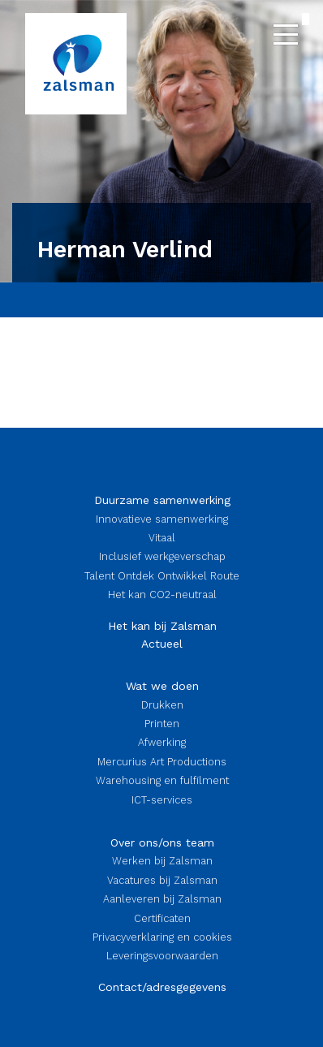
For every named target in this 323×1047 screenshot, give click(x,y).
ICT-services (161, 800)
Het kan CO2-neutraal (162, 594)
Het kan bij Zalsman (162, 625)
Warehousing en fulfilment (162, 780)
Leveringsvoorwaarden (162, 956)
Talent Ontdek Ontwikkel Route (161, 576)
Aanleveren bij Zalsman (162, 899)
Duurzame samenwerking (162, 499)
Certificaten (162, 918)
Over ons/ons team (162, 842)
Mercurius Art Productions (161, 762)
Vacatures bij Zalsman (162, 880)
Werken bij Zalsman (162, 861)
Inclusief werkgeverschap (162, 556)
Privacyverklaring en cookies (162, 937)
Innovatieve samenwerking (162, 519)
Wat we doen (162, 685)
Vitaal (162, 538)
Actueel (162, 643)
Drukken (162, 705)
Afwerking (162, 742)
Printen (161, 723)
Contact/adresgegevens (162, 986)
